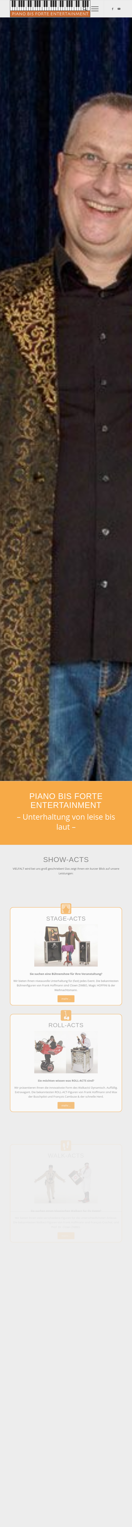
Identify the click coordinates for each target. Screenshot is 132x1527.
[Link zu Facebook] (112, 9)
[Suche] (83, 8)
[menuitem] (83, 8)
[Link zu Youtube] (119, 9)
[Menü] (93, 8)
